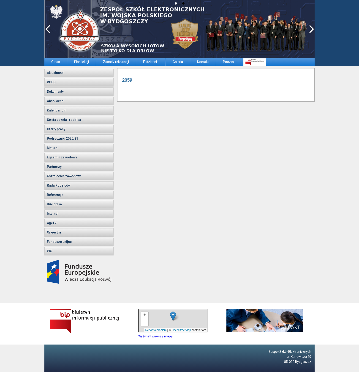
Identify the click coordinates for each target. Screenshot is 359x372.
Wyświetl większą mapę (155, 336)
